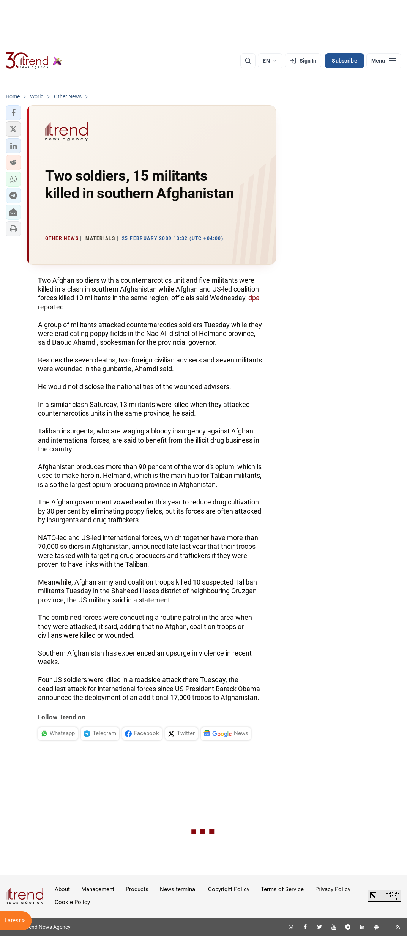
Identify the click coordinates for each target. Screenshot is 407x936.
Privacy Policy (332, 889)
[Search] (248, 60)
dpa (254, 298)
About (62, 889)
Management (97, 889)
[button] (13, 113)
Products (137, 889)
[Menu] (383, 60)
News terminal (178, 889)
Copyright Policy (228, 889)
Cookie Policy (72, 902)
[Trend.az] (34, 60)
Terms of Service (282, 889)
